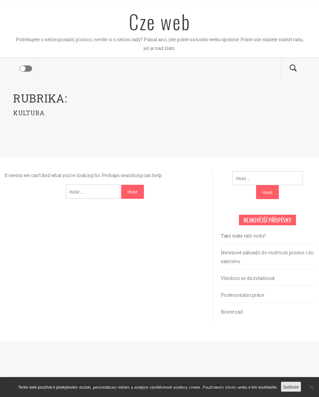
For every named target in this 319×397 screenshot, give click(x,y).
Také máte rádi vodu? (243, 236)
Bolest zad (232, 312)
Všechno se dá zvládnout (247, 278)
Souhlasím (291, 386)
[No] (311, 387)
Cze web (159, 21)
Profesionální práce (242, 295)
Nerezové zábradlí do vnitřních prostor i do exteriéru (267, 257)
